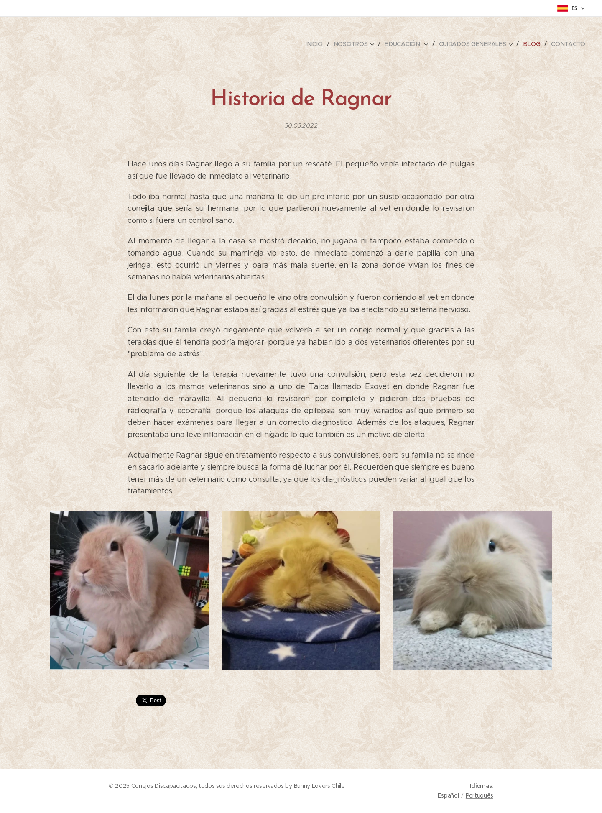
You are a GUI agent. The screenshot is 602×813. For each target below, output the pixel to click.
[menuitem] (317, 43)
